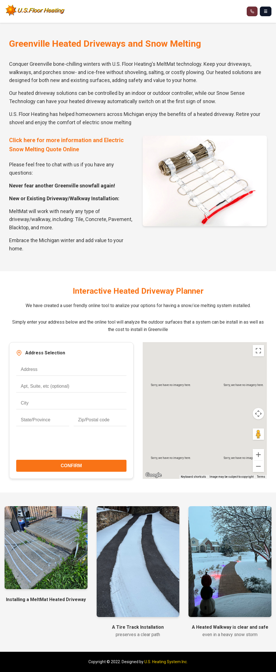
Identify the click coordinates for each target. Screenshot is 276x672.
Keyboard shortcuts (193, 476)
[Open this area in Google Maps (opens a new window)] (153, 475)
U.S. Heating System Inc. (166, 661)
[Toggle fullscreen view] (258, 350)
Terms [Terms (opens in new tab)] (261, 476)
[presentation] (71, 445)
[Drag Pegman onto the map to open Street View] (258, 434)
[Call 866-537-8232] (252, 11)
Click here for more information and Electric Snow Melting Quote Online (66, 145)
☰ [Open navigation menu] (265, 11)
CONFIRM (71, 465)
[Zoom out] (258, 466)
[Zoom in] (258, 454)
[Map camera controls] (258, 413)
